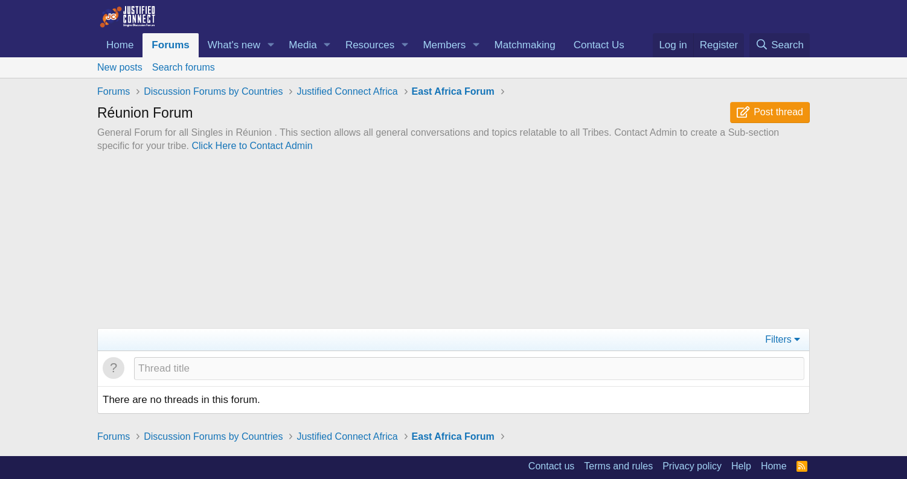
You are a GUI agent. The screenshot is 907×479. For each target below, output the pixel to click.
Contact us (551, 466)
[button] (270, 45)
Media (302, 45)
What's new (234, 45)
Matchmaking (525, 45)
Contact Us (599, 45)
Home (119, 45)
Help (741, 466)
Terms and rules (618, 466)
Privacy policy (692, 466)
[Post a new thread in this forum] (469, 368)
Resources (369, 45)
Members (444, 45)
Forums (170, 45)
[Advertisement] (453, 243)
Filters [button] (778, 339)
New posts (120, 67)
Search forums (183, 67)
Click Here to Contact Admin (252, 146)
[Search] (779, 45)
